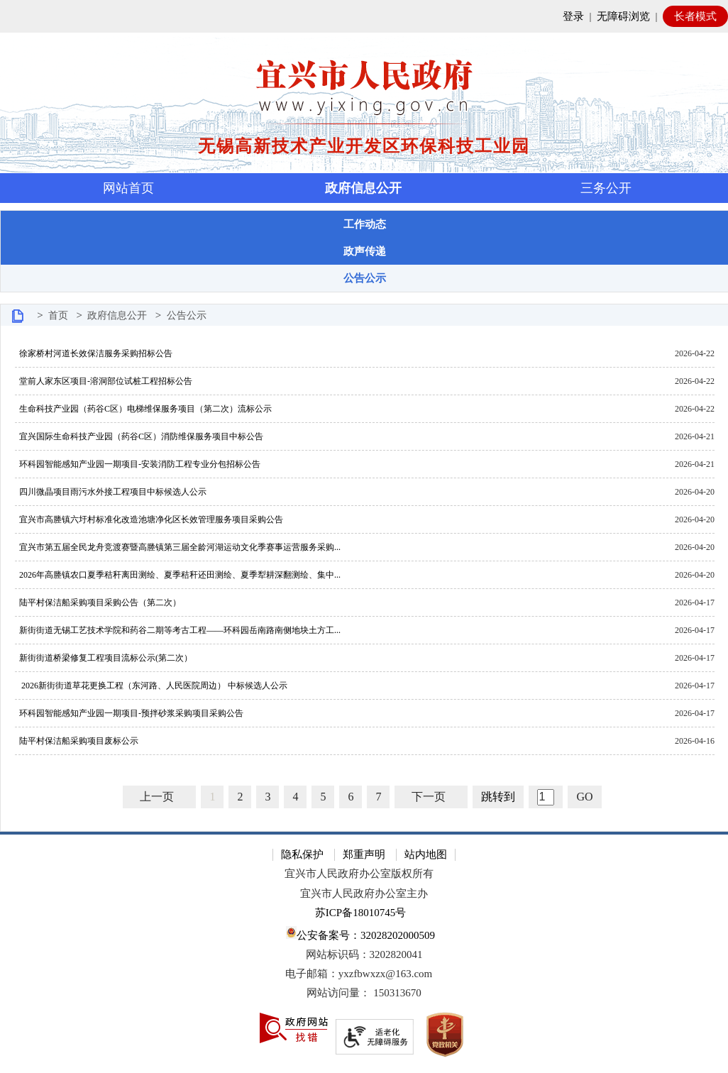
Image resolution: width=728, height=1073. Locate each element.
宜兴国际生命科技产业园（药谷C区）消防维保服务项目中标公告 (139, 436)
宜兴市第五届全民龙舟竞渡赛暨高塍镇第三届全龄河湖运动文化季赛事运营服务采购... (178, 547)
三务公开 (606, 188)
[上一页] (159, 797)
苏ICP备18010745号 (360, 912)
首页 (58, 315)
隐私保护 (302, 854)
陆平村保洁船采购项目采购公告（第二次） (98, 602)
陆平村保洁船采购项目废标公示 (76, 741)
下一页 (429, 797)
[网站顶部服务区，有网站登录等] (364, 16)
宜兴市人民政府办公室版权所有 (359, 873)
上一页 (157, 797)
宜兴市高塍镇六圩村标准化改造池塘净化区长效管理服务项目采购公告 (149, 519)
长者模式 (695, 16)
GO (584, 797)
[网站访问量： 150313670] (364, 993)
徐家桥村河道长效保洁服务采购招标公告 (93, 353)
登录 (573, 16)
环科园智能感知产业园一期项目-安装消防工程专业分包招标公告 (137, 464)
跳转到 (498, 797)
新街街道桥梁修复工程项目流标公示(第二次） (103, 658)
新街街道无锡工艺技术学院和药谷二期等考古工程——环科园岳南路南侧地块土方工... (178, 630)
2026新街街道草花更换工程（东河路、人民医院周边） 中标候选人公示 (151, 685)
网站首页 (128, 188)
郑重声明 (364, 854)
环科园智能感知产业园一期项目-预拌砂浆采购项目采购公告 (129, 713)
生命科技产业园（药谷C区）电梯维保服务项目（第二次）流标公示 (143, 409)
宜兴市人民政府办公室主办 (364, 893)
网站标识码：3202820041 (364, 954)
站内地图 (425, 854)
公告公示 (186, 315)
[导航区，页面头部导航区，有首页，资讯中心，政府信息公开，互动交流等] (364, 188)
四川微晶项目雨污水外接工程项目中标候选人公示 (110, 492)
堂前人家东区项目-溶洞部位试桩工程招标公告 (103, 381)
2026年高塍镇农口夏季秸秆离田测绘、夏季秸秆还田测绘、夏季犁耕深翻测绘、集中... (178, 575)
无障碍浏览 (623, 16)
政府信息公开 (363, 188)
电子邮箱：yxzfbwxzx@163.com (359, 973)
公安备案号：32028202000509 (360, 933)
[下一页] (431, 797)
